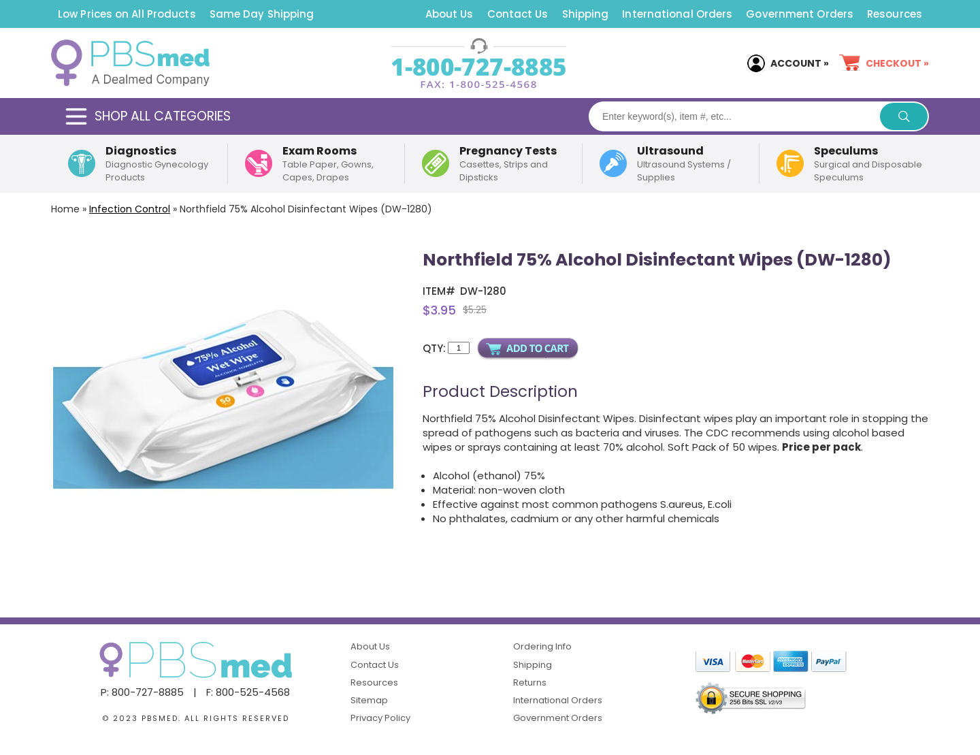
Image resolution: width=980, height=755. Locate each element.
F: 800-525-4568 (248, 692)
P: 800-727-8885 (142, 692)
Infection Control (129, 209)
